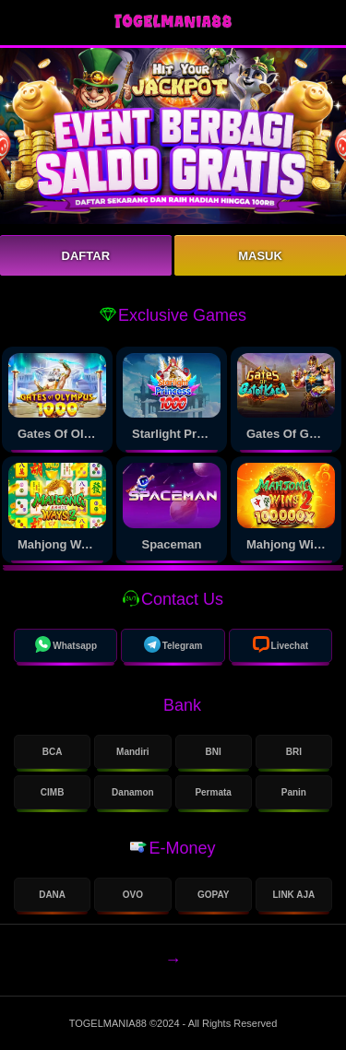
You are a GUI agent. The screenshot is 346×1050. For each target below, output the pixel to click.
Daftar (86, 256)
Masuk (260, 256)
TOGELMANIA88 (109, 1023)
